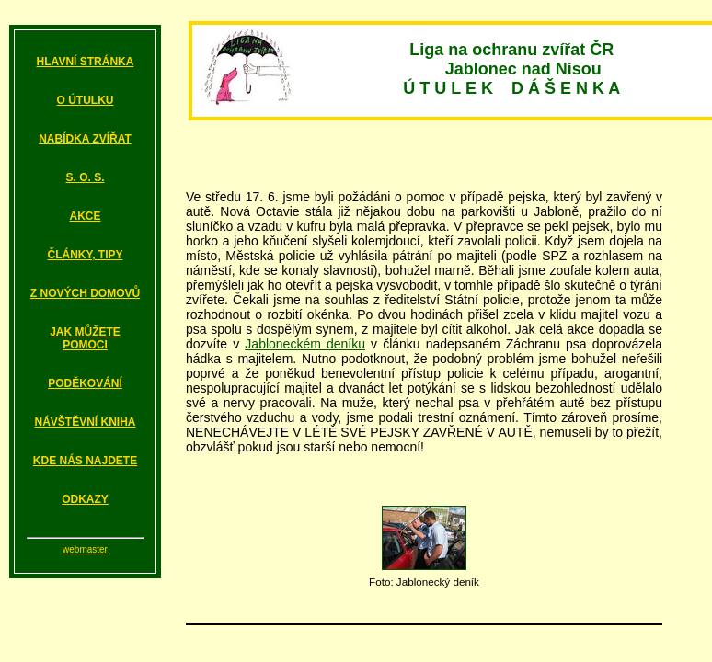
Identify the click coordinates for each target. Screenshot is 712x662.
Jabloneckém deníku (305, 344)
